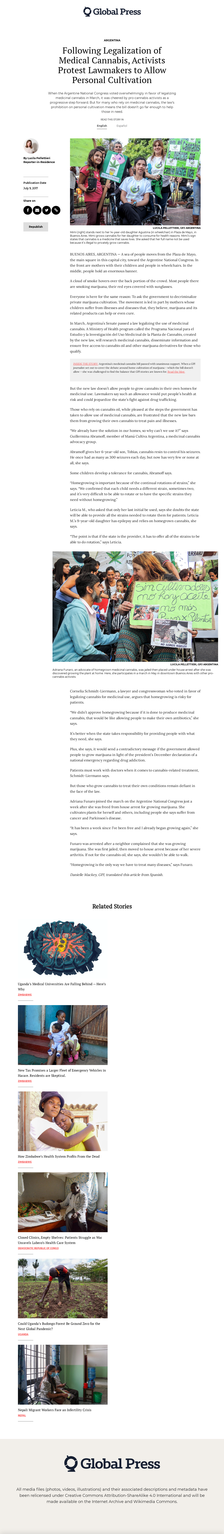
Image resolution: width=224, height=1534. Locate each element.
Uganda (23, 1334)
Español (122, 125)
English (102, 125)
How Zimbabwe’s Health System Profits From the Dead (59, 1156)
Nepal (22, 1415)
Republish (36, 226)
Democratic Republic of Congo (38, 1248)
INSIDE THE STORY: (85, 363)
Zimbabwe (25, 994)
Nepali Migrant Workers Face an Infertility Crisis (54, 1410)
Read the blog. (176, 371)
